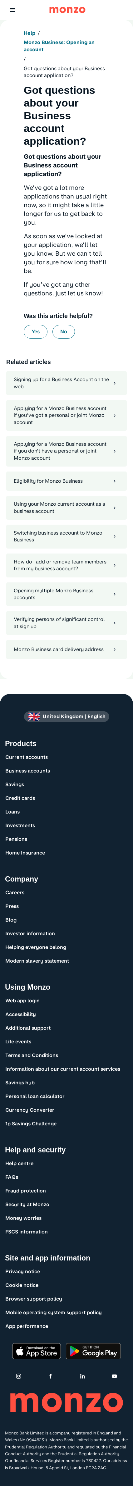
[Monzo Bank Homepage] (67, 10)
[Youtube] (114, 1376)
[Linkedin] (82, 1376)
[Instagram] (18, 1376)
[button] (12, 9)
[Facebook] (50, 1376)
